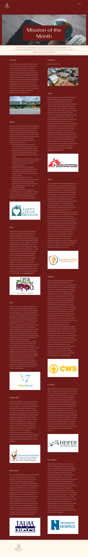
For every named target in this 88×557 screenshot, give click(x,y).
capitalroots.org (28, 273)
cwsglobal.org (66, 355)
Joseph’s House (14, 126)
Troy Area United (15, 475)
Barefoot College (62, 183)
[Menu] (80, 3)
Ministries (24, 475)
